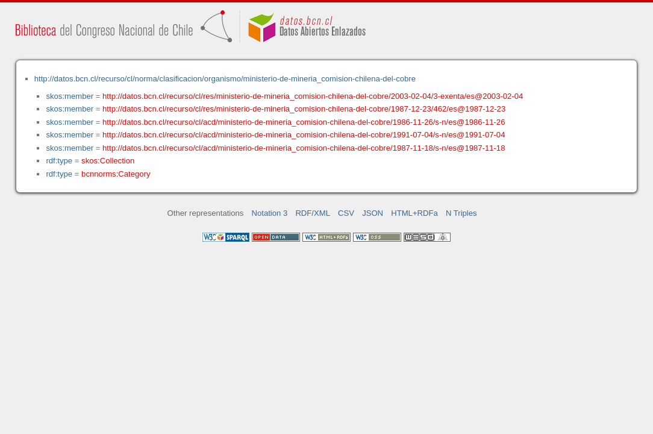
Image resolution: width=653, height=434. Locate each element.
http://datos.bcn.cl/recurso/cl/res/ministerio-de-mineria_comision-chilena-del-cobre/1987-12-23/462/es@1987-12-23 (303, 108)
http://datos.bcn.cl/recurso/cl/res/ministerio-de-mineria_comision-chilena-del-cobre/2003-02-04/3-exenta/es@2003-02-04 (312, 96)
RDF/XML (312, 213)
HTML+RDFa (414, 213)
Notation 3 (270, 213)
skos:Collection (107, 160)
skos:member (69, 96)
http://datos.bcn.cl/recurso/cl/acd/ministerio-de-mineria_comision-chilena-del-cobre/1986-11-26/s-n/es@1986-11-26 (303, 122)
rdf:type (59, 160)
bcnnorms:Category (115, 173)
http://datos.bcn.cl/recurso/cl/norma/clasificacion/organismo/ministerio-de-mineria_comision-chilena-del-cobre (225, 78)
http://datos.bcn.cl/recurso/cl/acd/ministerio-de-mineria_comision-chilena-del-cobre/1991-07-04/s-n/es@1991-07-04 (303, 134)
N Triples (461, 213)
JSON (372, 213)
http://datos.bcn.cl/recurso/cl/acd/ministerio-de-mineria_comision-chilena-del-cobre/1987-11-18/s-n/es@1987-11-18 (303, 148)
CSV (346, 213)
